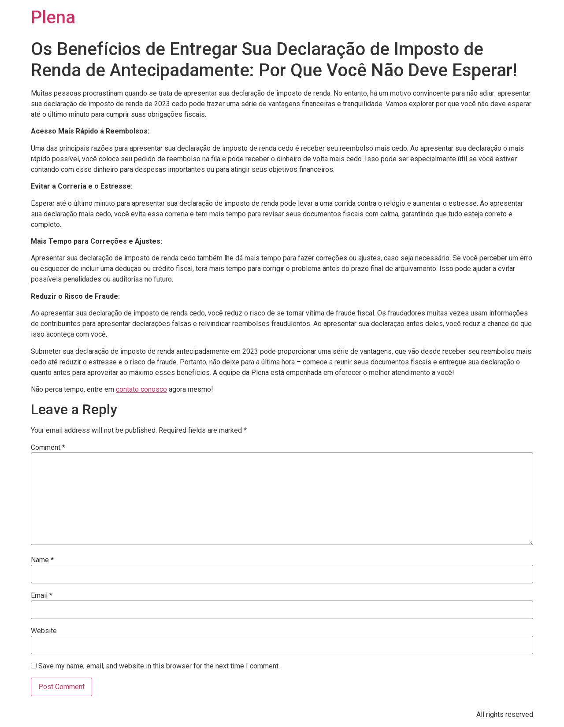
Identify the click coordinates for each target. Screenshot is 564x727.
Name (42, 560)
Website (44, 630)
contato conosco (141, 389)
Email (41, 595)
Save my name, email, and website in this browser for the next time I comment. (159, 666)
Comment (48, 447)
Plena (53, 17)
